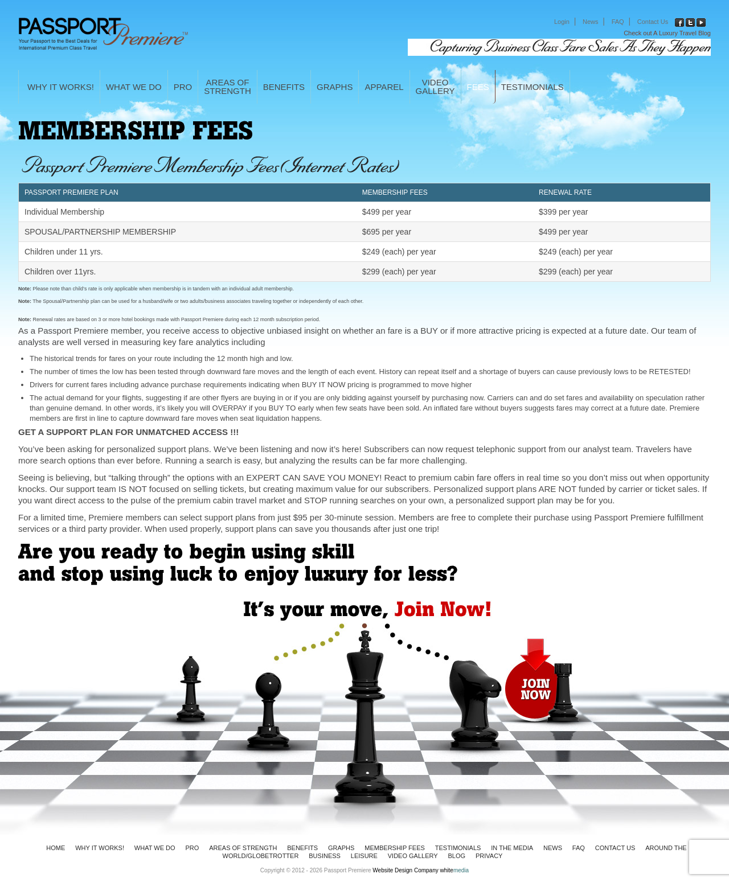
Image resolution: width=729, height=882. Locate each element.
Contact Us (652, 21)
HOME (55, 847)
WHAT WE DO (134, 87)
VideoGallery (435, 86)
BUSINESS (325, 855)
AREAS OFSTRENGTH (227, 86)
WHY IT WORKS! (60, 87)
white (454, 870)
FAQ (618, 21)
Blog (457, 855)
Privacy (489, 855)
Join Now (608, 680)
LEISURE (364, 855)
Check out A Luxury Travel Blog (667, 33)
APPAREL (383, 87)
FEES (478, 87)
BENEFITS (284, 87)
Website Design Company (405, 870)
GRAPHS (335, 87)
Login (562, 21)
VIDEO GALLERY (413, 855)
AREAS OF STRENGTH (243, 847)
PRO (183, 87)
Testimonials (532, 87)
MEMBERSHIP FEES (394, 847)
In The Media (512, 847)
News (591, 21)
